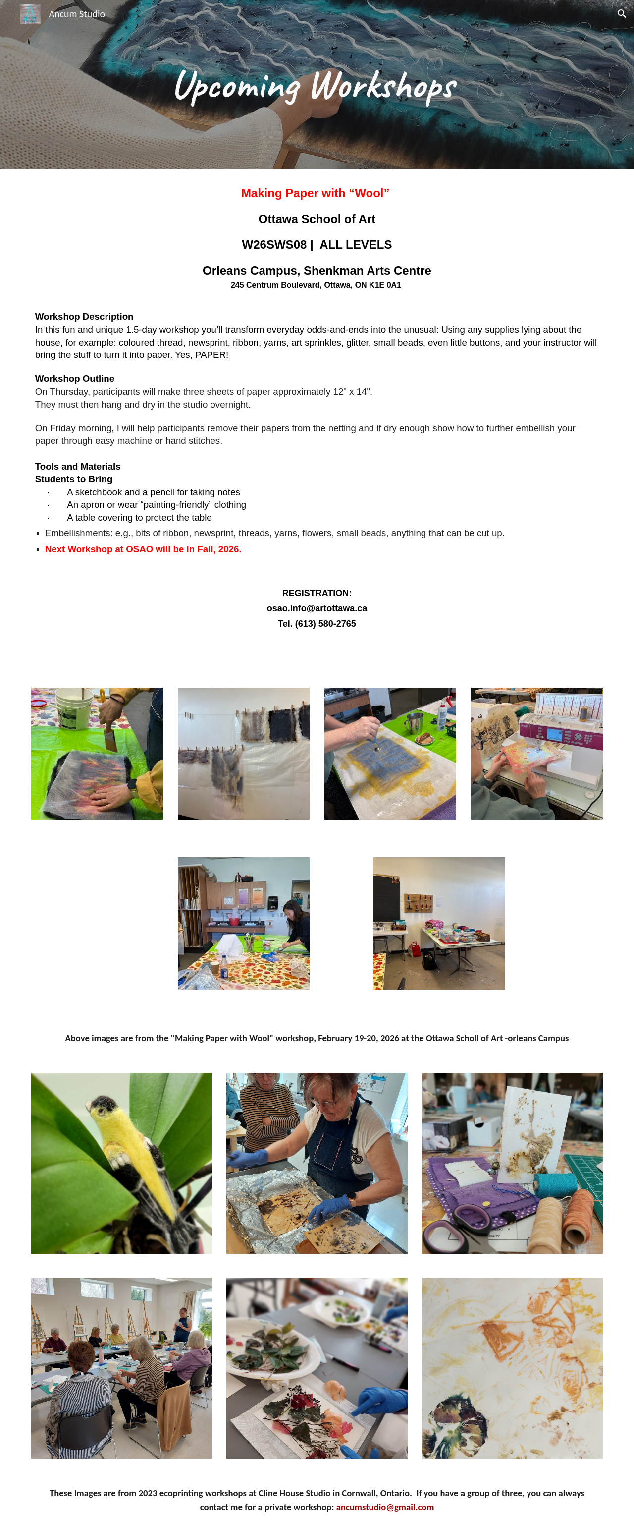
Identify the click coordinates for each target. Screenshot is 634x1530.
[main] (317, 84)
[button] (622, 14)
